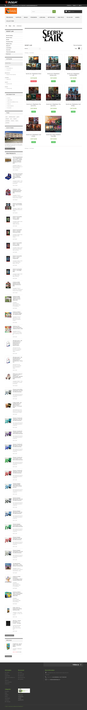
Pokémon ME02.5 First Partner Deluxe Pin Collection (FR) (17, 313)
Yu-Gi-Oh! (70, 17)
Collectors (10, 21)
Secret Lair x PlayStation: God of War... (73, 105)
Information (10, 94)
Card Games (7, 698)
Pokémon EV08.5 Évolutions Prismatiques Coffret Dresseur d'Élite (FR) (17, 578)
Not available (9, 68)
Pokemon (34, 17)
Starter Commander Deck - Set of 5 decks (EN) (17, 204)
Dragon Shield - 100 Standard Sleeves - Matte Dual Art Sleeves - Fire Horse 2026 (17, 405)
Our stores (9, 107)
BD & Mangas (7, 701)
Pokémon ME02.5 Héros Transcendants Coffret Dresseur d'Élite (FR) (17, 594)
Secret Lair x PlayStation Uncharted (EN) (73, 74)
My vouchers (20, 679)
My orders (20, 672)
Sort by (26, 48)
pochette (7, 122)
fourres (12, 120)
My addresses (21, 675)
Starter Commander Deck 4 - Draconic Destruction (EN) (17, 231)
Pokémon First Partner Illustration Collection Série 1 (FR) (18, 327)
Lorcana (42, 17)
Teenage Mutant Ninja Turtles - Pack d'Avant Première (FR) (18, 564)
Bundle (7, 39)
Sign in (80, 5)
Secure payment (10, 105)
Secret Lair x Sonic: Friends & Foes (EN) (53, 135)
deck (7, 116)
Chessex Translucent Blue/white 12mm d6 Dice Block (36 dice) (17, 445)
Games (77, 17)
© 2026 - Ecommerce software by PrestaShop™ (14, 706)
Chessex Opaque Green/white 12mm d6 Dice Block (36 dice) (18, 525)
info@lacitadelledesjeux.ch (55, 679)
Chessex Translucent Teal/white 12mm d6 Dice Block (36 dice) (17, 419)
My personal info (21, 677)
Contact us (69, 5)
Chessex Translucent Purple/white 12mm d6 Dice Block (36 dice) (18, 432)
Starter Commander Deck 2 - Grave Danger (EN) (17, 257)
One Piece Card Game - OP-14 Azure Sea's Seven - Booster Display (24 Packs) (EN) (18, 176)
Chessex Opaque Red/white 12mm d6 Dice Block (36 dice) (17, 538)
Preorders (9, 17)
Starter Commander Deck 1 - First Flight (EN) (17, 270)
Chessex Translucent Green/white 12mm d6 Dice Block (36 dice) (18, 458)
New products (11, 153)
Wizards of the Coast (11, 74)
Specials (9, 640)
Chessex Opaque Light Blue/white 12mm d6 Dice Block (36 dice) (17, 485)
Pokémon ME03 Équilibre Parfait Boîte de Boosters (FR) (17, 284)
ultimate (7, 118)
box (11, 118)
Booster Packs (9, 37)
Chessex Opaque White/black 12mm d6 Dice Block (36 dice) (18, 551)
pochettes (8, 120)
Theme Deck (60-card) (10, 51)
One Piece (61, 17)
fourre (17, 120)
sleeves (15, 118)
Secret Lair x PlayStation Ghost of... (33, 74)
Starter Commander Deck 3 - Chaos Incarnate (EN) (17, 244)
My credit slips (21, 674)
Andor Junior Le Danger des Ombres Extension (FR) (17, 608)
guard (18, 116)
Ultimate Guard (12, 116)
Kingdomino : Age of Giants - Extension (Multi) (17, 645)
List (81, 49)
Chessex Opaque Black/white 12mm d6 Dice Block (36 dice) (18, 499)
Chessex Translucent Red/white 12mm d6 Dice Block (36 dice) (17, 471)
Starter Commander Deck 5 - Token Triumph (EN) (17, 218)
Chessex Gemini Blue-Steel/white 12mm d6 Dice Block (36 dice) (18, 390)
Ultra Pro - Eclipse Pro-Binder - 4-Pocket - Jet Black (17, 622)
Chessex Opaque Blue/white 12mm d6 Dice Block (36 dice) (17, 512)
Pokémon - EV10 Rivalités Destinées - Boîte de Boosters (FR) (17, 191)
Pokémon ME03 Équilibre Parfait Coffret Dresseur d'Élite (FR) (16, 298)
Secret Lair (8, 53)
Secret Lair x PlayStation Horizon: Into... (53, 74)
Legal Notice (9, 99)
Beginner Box (9, 43)
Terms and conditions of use (12, 101)
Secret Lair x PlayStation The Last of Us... (33, 105)
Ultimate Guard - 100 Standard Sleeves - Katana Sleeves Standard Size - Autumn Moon (17, 343)
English (8, 79)
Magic (26, 17)
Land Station (8, 47)
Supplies (18, 17)
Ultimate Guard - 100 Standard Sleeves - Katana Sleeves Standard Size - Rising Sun (17, 360)
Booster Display (9, 35)
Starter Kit (8, 45)
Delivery (8, 97)
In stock (8, 69)
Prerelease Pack (9, 41)
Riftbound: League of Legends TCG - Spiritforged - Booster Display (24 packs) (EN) (18, 376)
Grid (79, 49)
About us (9, 103)
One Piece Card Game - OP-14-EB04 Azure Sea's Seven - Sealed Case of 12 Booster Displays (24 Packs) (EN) (18, 160)
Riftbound (51, 17)
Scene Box (8, 49)
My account (21, 670)
